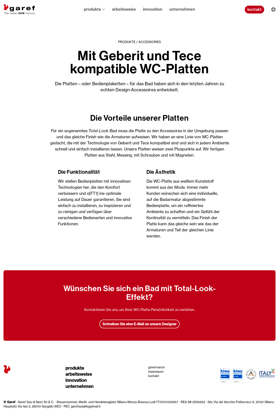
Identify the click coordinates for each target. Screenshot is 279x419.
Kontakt (153, 376)
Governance (156, 367)
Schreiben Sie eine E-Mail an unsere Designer (139, 324)
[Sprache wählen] (273, 10)
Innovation (152, 9)
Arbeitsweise (124, 9)
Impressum (155, 371)
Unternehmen (182, 9)
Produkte (94, 9)
